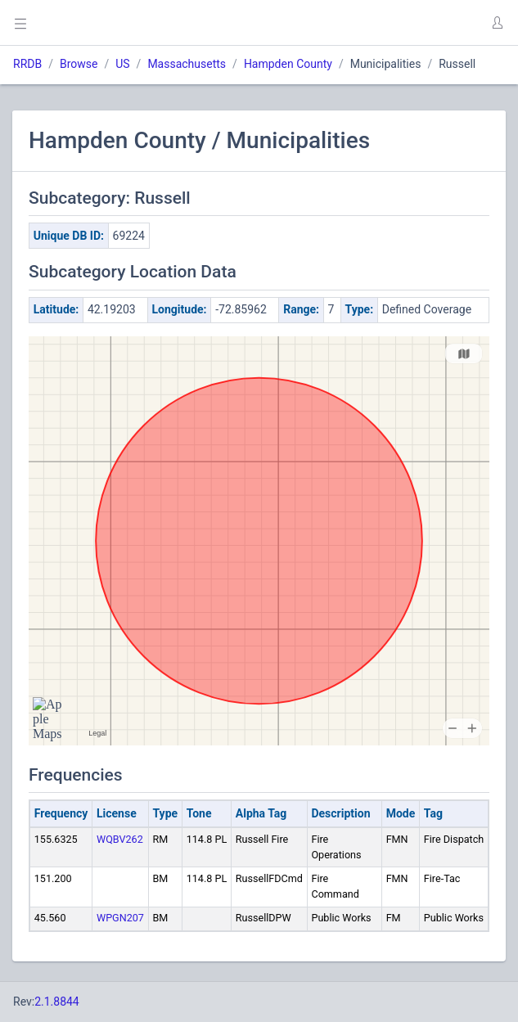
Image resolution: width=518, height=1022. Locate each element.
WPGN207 (120, 918)
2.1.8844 (56, 1001)
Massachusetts (186, 63)
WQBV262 (120, 839)
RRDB (27, 63)
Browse (78, 63)
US (122, 63)
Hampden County (288, 63)
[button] (496, 23)
